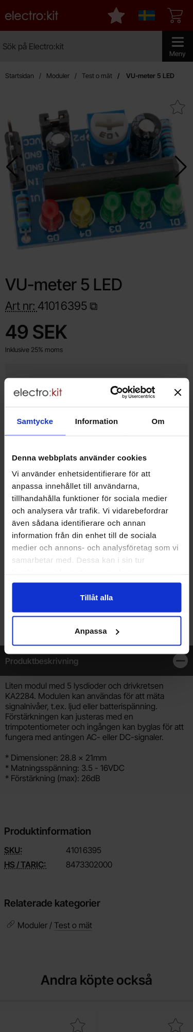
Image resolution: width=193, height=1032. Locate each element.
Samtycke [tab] (34, 420)
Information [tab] (96, 420)
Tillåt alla (96, 597)
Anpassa (97, 630)
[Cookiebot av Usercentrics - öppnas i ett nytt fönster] (115, 392)
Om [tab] (158, 420)
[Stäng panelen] (177, 392)
